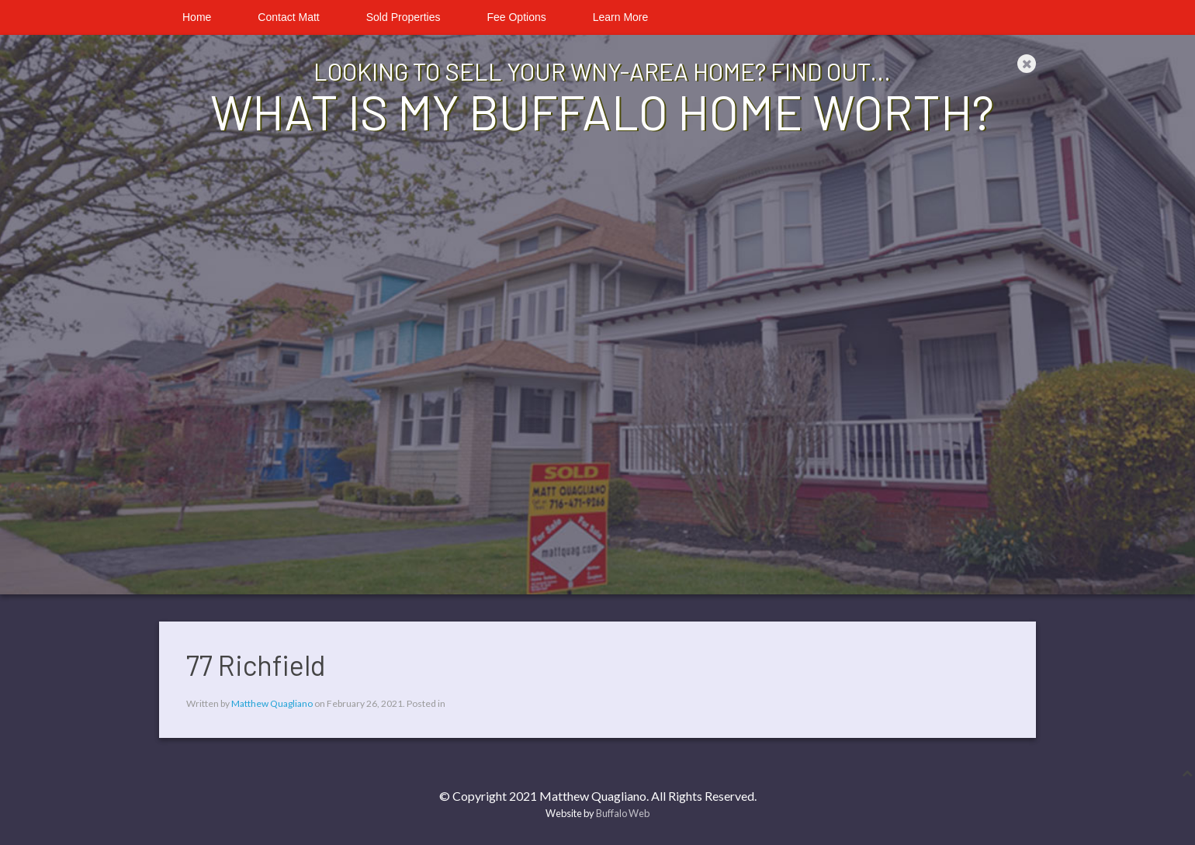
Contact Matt (288, 17)
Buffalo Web (622, 813)
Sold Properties (403, 17)
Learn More (621, 17)
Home (196, 17)
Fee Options (516, 17)
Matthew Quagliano (272, 703)
